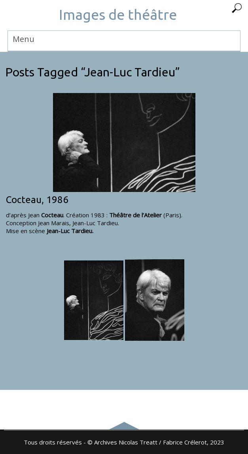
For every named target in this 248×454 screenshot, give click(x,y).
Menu (23, 39)
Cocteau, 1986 (37, 199)
